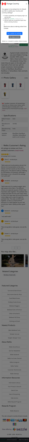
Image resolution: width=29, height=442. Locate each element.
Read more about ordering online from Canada (15, 27)
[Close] (26, 4)
